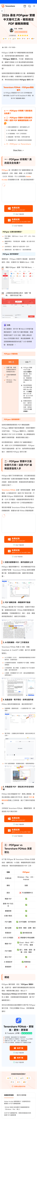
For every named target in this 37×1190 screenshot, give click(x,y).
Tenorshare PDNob (9, 490)
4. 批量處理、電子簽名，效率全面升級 (18, 137)
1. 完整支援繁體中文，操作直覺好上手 (18, 127)
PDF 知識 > (12, 47)
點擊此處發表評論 (18, 1086)
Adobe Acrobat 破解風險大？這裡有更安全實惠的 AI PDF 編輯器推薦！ (17, 1102)
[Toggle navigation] (33, 6)
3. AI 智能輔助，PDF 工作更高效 (16, 134)
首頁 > (6, 47)
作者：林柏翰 (18, 29)
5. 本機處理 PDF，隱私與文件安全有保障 (19, 140)
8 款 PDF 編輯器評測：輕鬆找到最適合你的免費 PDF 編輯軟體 (17, 1114)
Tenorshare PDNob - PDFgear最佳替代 (18, 88)
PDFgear (5, 170)
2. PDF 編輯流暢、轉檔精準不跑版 (16, 130)
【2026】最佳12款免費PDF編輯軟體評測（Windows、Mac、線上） (16, 1108)
